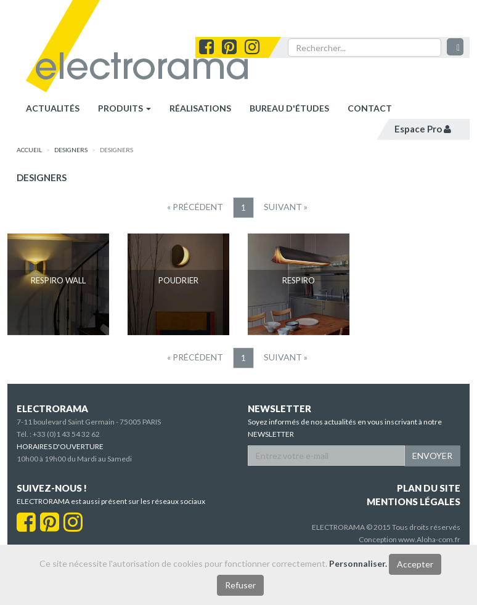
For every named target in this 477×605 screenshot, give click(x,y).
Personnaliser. (358, 563)
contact (370, 108)
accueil (29, 149)
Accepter (415, 564)
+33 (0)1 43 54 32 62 (66, 434)
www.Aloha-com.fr (429, 539)
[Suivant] (285, 207)
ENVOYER (432, 455)
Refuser (240, 585)
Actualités (53, 108)
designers (71, 149)
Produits (124, 108)
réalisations (200, 108)
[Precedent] (195, 207)
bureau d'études (289, 108)
